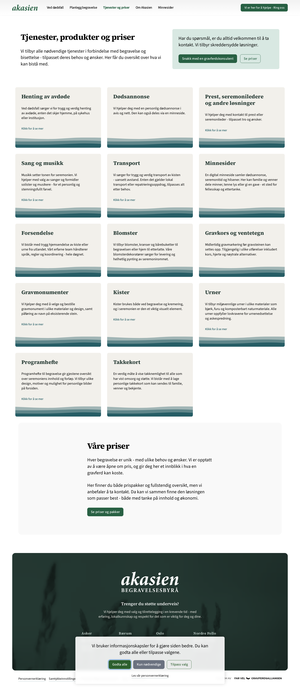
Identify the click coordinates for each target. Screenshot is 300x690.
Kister (121, 292)
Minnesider (165, 7)
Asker (87, 633)
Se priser (250, 58)
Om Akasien (144, 7)
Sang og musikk (42, 163)
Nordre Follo (204, 633)
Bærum (125, 633)
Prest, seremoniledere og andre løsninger (234, 100)
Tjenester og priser (116, 7)
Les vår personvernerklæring (150, 676)
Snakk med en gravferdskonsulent (207, 58)
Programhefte (39, 362)
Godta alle (119, 664)
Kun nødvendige (149, 664)
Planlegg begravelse (83, 7)
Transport (126, 163)
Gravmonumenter (44, 292)
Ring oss (264, 8)
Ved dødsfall (55, 7)
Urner (213, 292)
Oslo (160, 633)
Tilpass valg (179, 664)
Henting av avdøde (45, 96)
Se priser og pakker (105, 512)
